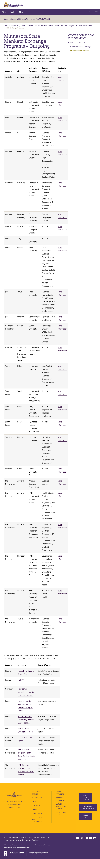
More (22, 12)
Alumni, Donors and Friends (61, 806)
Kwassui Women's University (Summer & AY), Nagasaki (26, 719)
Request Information (88, 807)
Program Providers (77, 55)
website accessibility (17, 840)
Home (6, 26)
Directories (37, 798)
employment (37, 813)
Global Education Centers (44, 26)
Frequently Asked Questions (81, 80)
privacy (43, 837)
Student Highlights (77, 84)
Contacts (36, 806)
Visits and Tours (86, 797)
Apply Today (86, 817)
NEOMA (21, 680)
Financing (72, 63)
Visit (4, 12)
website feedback (32, 840)
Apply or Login (74, 71)
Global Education (27, 26)
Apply (12, 12)
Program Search (76, 59)
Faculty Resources (76, 76)
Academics (14, 26)
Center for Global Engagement (28, 18)
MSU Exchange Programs (79, 51)
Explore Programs (85, 26)
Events (71, 88)
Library (35, 809)
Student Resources (77, 67)
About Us (72, 93)
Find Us (35, 802)
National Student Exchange (80, 47)
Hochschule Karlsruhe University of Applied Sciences (26, 692)
